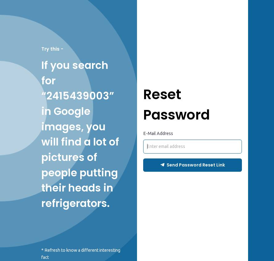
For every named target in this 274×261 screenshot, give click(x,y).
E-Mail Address (158, 133)
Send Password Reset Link (192, 165)
